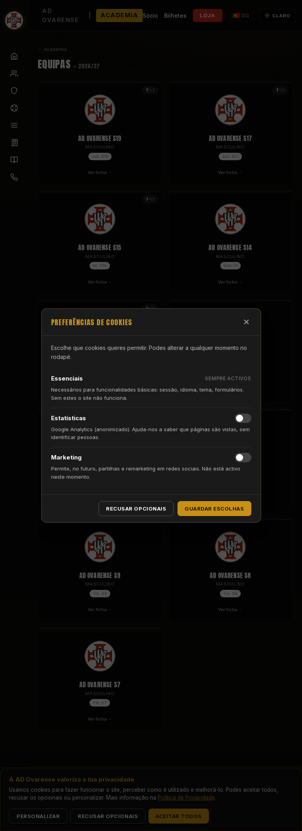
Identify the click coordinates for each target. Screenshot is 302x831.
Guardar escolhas (214, 508)
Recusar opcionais (136, 508)
